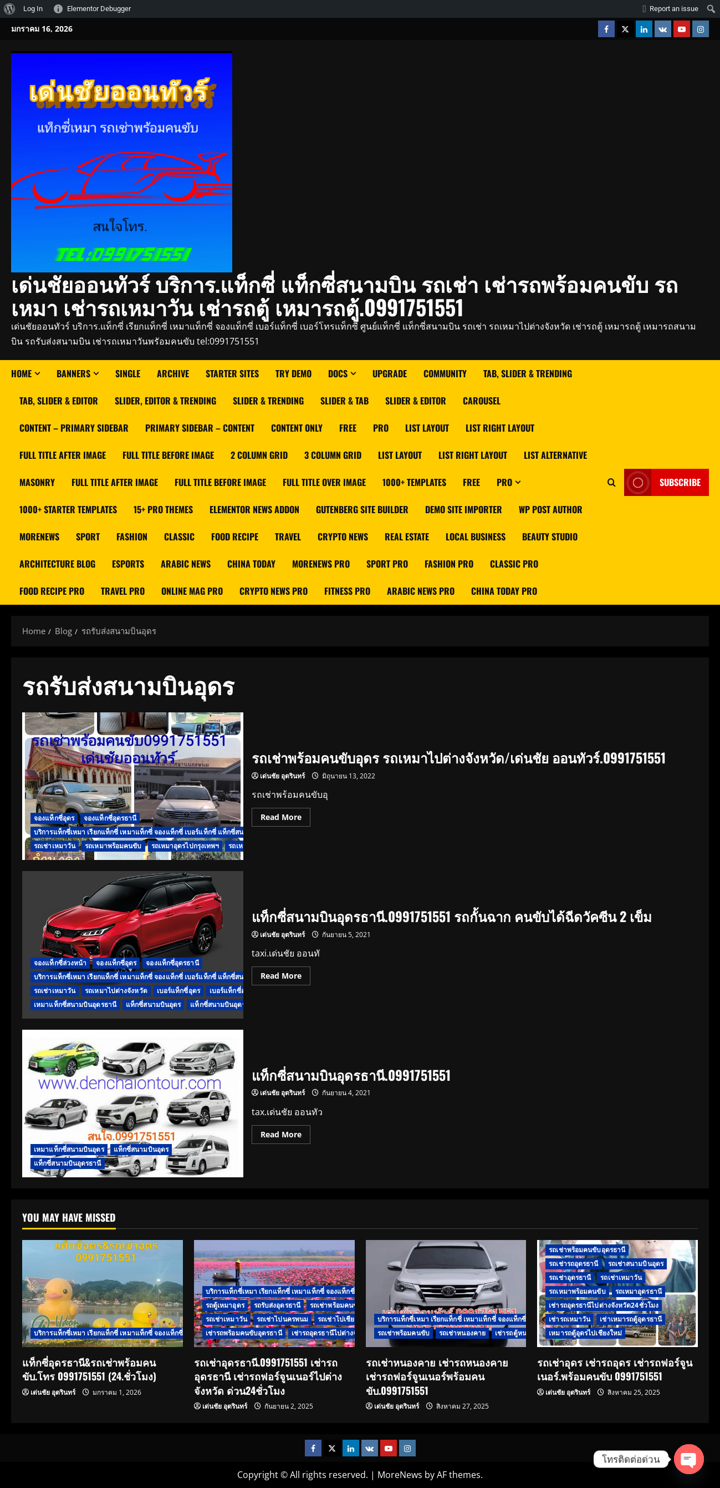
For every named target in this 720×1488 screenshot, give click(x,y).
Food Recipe (234, 536)
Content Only (297, 427)
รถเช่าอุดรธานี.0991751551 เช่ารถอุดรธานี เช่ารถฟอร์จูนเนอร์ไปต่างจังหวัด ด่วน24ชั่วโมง (268, 1376)
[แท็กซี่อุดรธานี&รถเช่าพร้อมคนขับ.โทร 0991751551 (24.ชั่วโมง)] (102, 1293)
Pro (381, 427)
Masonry (37, 482)
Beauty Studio (550, 536)
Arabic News (186, 563)
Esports (128, 563)
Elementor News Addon (254, 509)
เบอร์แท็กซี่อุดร (178, 990)
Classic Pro (514, 563)
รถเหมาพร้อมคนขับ (113, 846)
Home (21, 373)
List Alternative (555, 455)
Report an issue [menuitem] (674, 8)
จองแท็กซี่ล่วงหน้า (60, 963)
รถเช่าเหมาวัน (54, 846)
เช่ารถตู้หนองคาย (520, 1333)
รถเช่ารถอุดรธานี (573, 1263)
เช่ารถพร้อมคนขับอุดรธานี (244, 1333)
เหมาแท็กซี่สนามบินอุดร (69, 1149)
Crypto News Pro (273, 591)
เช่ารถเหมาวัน (569, 1319)
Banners (73, 373)
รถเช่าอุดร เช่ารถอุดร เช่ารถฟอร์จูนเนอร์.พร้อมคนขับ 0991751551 (614, 1369)
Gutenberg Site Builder (362, 509)
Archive (173, 373)
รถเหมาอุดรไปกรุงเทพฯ (185, 846)
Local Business (475, 536)
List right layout (500, 427)
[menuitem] (9, 9)
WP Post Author (551, 509)
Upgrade (389, 373)
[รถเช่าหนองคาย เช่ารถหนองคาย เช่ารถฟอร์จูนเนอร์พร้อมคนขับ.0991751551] (446, 1293)
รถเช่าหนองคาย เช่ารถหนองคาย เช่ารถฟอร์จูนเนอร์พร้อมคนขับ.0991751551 (437, 1376)
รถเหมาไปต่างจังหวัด (116, 990)
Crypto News (343, 536)
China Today (251, 563)
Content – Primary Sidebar (74, 427)
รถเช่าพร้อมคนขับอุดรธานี (587, 1249)
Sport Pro (387, 563)
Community (445, 373)
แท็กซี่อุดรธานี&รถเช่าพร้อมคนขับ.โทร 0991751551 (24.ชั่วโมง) (89, 1369)
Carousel (482, 400)
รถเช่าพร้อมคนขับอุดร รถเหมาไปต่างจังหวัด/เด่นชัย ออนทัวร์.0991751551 (132, 786)
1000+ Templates (414, 482)
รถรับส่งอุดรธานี (277, 1305)
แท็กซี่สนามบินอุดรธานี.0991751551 (132, 1103)
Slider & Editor (415, 400)
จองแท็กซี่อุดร (54, 818)
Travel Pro (123, 591)
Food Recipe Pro (51, 591)
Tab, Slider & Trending (527, 373)
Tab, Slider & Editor (58, 400)
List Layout (427, 427)
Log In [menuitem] (33, 8)
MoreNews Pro (321, 563)
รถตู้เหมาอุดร (225, 1305)
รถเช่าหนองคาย (462, 1333)
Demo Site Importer (463, 509)
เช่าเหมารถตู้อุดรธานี (631, 1319)
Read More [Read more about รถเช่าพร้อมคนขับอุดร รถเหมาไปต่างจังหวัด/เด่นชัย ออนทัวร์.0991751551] (285, 815)
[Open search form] (611, 482)
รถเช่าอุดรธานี (570, 1277)
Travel (288, 536)
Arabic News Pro (421, 591)
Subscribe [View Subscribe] (662, 482)
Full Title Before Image (168, 455)
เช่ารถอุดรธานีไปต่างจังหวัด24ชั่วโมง (346, 1333)
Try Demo (293, 373)
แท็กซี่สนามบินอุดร (153, 1004)
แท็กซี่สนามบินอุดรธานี (224, 1004)
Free (347, 427)
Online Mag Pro (192, 591)
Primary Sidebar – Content (199, 427)
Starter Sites (232, 373)
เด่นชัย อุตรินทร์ (282, 776)
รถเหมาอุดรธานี (638, 1291)
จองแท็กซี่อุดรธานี (110, 818)
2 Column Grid (259, 455)
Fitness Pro (347, 591)
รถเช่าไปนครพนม (282, 1319)
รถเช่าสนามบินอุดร (635, 1263)
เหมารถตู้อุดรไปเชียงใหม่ (585, 1333)
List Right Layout (472, 455)
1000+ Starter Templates (68, 509)
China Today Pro (504, 591)
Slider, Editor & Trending (165, 400)
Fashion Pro (449, 563)
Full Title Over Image (324, 482)
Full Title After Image (62, 455)
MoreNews (39, 536)
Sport (88, 536)
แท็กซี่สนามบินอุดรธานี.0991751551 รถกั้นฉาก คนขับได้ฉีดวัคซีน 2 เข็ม (132, 945)
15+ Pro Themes (163, 509)
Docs (338, 373)
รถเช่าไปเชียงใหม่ (344, 1319)
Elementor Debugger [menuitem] (99, 8)
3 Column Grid (332, 455)
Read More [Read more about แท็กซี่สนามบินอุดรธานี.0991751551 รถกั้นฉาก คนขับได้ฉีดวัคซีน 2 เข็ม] (285, 973)
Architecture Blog (57, 563)
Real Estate (407, 536)
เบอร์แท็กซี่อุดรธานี (237, 990)
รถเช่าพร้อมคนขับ (336, 1305)
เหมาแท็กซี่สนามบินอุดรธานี (75, 1004)
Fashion (131, 536)
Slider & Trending (268, 400)
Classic (179, 536)
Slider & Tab (344, 400)
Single (127, 373)
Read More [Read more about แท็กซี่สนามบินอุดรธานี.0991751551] (285, 1132)
